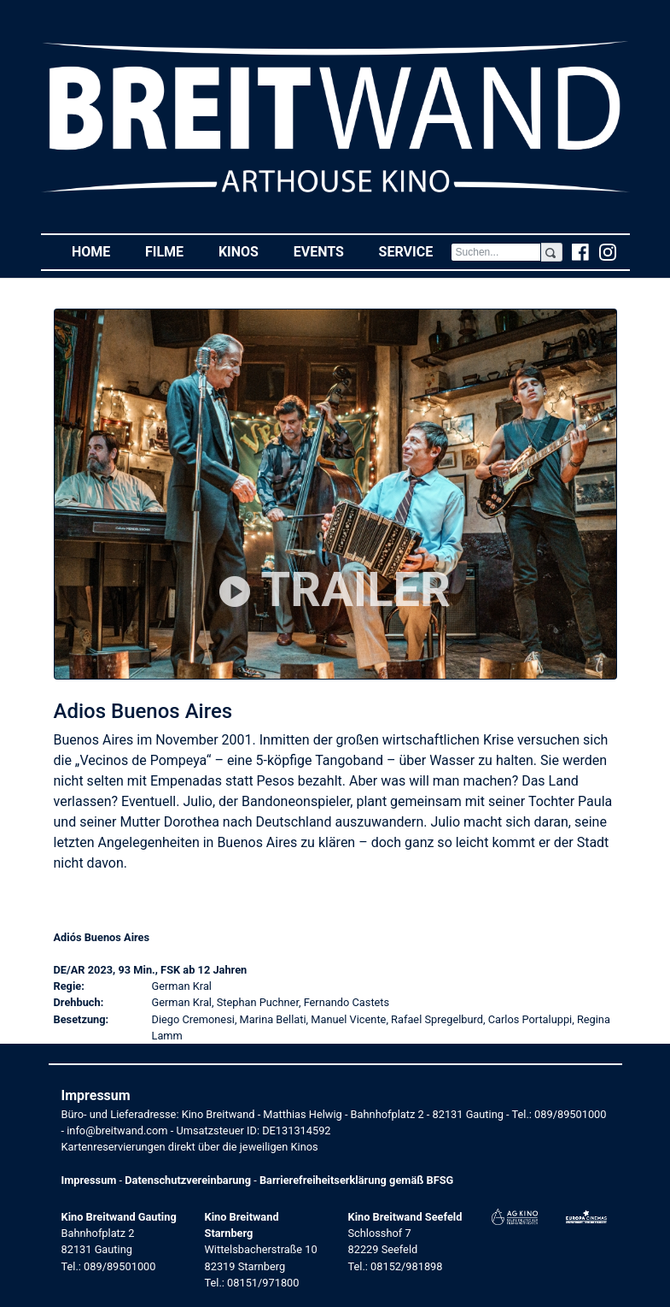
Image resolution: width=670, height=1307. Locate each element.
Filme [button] (173, 251)
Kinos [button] (247, 251)
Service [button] (415, 251)
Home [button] (100, 251)
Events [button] (328, 251)
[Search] (496, 252)
